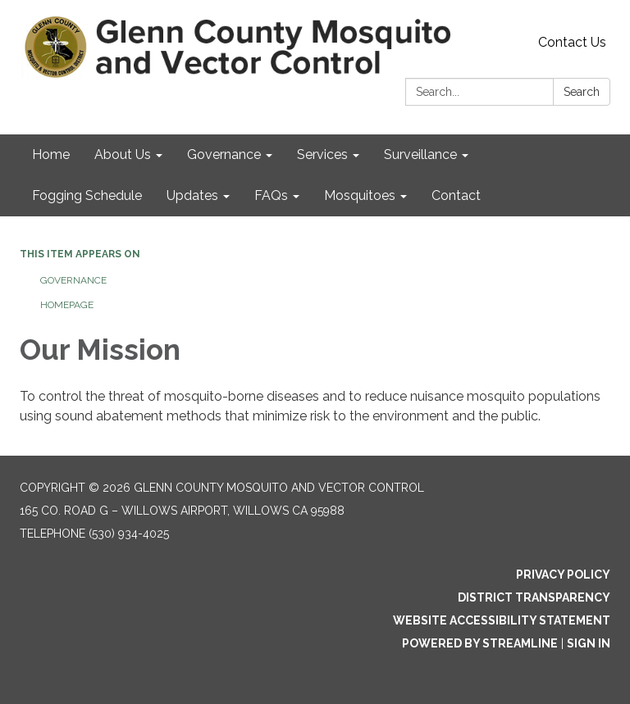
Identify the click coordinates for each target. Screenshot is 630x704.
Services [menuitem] (322, 154)
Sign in (588, 643)
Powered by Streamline (480, 643)
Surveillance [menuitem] (420, 154)
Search (582, 91)
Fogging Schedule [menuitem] (87, 195)
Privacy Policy (563, 574)
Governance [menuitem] (224, 154)
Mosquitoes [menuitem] (359, 195)
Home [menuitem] (51, 154)
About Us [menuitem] (122, 154)
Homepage (67, 305)
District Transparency (534, 597)
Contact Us (572, 42)
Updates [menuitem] (192, 195)
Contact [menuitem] (456, 195)
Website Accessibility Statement (501, 620)
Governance (73, 280)
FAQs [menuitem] (271, 195)
